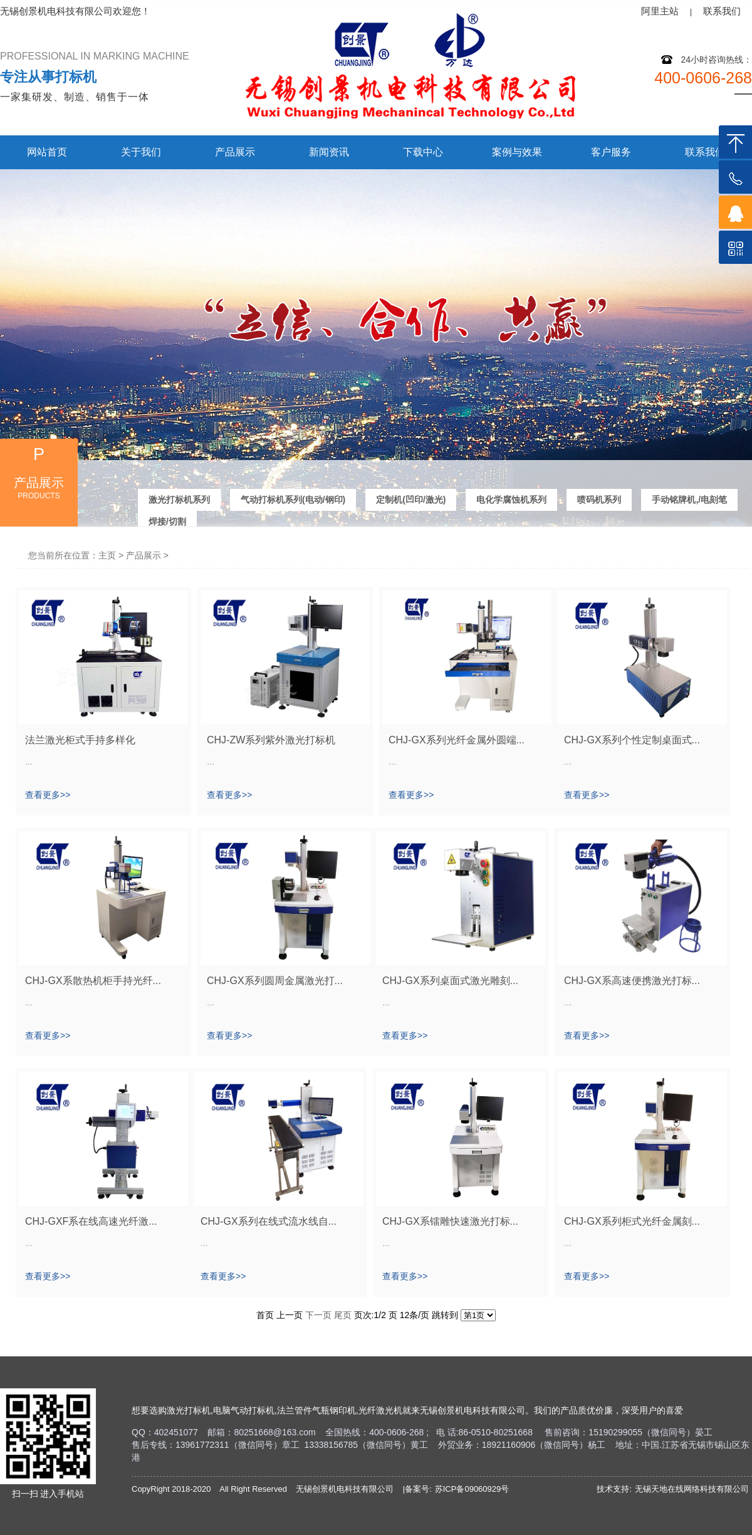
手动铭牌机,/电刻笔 (689, 499)
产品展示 (235, 152)
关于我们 (141, 152)
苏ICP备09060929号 (472, 1489)
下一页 (318, 1315)
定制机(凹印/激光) (411, 499)
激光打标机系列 (179, 499)
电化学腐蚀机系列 (511, 499)
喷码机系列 (599, 499)
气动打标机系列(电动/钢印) (293, 499)
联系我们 (722, 11)
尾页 (343, 1315)
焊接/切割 (167, 521)
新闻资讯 (329, 152)
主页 (107, 555)
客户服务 (611, 152)
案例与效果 (517, 152)
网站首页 (47, 152)
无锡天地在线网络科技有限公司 (692, 1489)
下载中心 (423, 152)
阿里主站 (660, 11)
